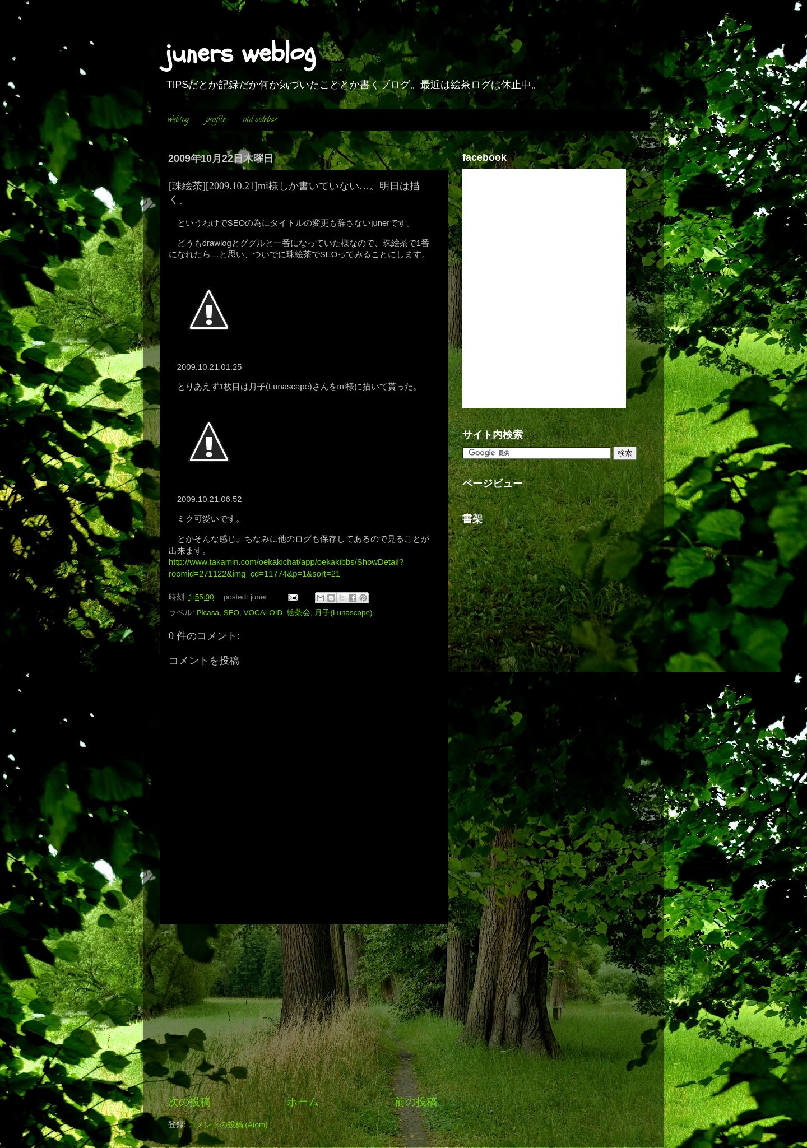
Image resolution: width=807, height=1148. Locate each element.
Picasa (208, 612)
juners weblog (240, 53)
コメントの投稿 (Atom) (228, 1125)
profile (216, 120)
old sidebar (260, 120)
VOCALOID (263, 612)
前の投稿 (416, 1102)
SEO (232, 612)
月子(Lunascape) (343, 612)
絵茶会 (298, 612)
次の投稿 (189, 1102)
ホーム (303, 1102)
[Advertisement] (303, 1010)
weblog (178, 120)
